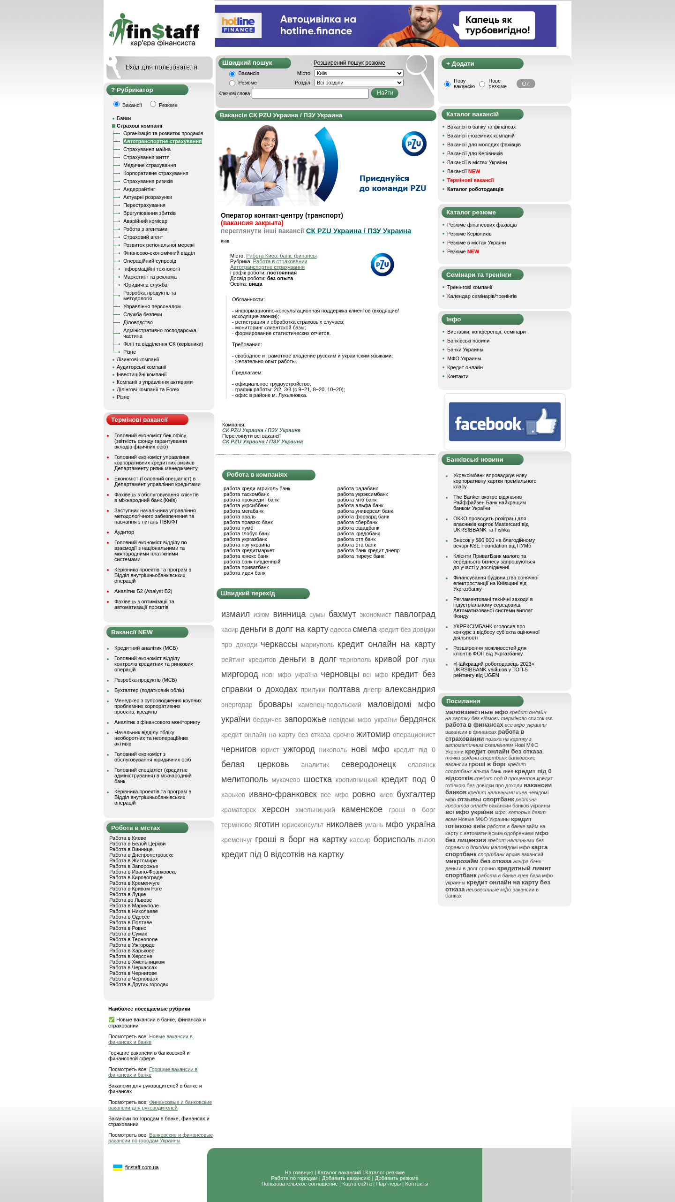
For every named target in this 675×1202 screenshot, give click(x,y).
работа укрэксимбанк (363, 494)
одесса (340, 629)
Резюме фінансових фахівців (482, 225)
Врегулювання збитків (149, 213)
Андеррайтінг (139, 189)
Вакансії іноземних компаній (481, 135)
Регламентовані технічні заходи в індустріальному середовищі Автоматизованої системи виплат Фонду (493, 607)
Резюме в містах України (476, 242)
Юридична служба (145, 285)
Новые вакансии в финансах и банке (150, 1039)
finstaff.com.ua (141, 1167)
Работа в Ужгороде (132, 945)
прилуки (312, 689)
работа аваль (240, 516)
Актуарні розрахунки (147, 197)
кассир (360, 840)
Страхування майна (147, 149)
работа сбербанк (357, 522)
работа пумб (239, 528)
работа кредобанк (359, 533)
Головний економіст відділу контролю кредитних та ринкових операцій (153, 663)
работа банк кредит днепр (369, 550)
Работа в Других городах (138, 984)
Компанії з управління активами (155, 382)
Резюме (248, 82)
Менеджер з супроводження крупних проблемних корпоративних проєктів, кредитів (158, 706)
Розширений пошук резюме (349, 63)
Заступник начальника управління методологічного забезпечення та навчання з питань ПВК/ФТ (155, 516)
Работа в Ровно (127, 928)
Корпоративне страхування (155, 173)
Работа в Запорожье (133, 866)
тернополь (356, 659)
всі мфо (375, 674)
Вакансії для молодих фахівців (484, 144)
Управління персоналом (152, 306)
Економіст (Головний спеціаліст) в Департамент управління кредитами (157, 481)
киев (386, 795)
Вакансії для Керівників (475, 153)
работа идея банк (244, 573)
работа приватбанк (246, 567)
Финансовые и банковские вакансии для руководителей (160, 1105)
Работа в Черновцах (133, 978)
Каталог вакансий (339, 1172)
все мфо (335, 795)
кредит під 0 (414, 749)
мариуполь (317, 644)
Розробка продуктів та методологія (149, 295)
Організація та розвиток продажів (163, 133)
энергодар (236, 704)
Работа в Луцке (127, 894)
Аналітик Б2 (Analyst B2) (143, 591)
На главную (299, 1172)
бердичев (267, 719)
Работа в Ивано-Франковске (143, 872)
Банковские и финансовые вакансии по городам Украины (160, 1137)
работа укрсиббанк (246, 505)
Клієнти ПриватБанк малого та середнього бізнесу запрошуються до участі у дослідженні (494, 561)
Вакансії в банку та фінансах (481, 126)
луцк (428, 659)
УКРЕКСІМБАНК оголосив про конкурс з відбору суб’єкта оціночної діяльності (496, 632)
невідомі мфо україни (363, 719)
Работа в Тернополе (133, 939)
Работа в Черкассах (133, 967)
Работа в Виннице (130, 849)
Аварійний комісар (145, 221)
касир (230, 629)
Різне (129, 352)
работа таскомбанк (246, 494)
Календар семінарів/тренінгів (482, 296)
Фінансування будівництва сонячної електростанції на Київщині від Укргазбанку (496, 583)
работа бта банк (357, 545)
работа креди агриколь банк (257, 488)
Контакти (458, 376)
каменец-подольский (329, 704)
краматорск (238, 810)
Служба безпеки (142, 314)
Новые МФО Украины (484, 819)
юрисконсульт (302, 825)
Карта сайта (357, 1184)
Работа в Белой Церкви (137, 843)
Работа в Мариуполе (134, 905)
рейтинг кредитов (248, 659)
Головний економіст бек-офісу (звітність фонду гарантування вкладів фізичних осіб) (150, 441)
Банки (124, 118)
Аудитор (124, 532)
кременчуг (236, 840)
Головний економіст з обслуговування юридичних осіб (152, 756)
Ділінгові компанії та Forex (148, 389)
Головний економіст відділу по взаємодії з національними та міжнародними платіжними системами (150, 551)
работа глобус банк (247, 533)
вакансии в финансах (470, 732)
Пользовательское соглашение (300, 1184)
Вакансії (463, 171)
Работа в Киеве (127, 838)
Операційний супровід (149, 261)
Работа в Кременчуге (134, 883)
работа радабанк (358, 488)
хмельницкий (315, 810)
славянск (421, 764)
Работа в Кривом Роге (135, 888)
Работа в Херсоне (130, 956)
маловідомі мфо (510, 847)
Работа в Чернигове (133, 973)
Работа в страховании (280, 261)
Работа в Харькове (131, 950)
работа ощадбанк (358, 528)
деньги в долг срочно (470, 868)
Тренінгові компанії (469, 287)
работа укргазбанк (245, 539)
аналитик (315, 764)
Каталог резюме (385, 1172)
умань (374, 825)
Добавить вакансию (346, 1178)
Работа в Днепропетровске (141, 855)
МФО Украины (464, 358)
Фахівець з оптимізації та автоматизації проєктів (144, 604)
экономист (375, 614)
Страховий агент (143, 237)
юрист (270, 749)
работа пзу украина (247, 545)
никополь (333, 749)
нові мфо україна (289, 674)
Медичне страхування (149, 165)
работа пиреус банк (361, 556)
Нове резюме (497, 83)
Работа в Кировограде (136, 877)
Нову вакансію (464, 83)
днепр (372, 689)
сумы (317, 614)
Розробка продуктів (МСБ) (145, 680)
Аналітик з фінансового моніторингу (157, 722)
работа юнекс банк (246, 556)
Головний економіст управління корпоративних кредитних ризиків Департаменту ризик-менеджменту (156, 462)
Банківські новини (468, 340)
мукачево (285, 780)
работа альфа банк (360, 505)
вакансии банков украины (519, 805)
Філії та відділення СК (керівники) (163, 344)
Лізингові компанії (138, 359)
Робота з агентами (145, 229)
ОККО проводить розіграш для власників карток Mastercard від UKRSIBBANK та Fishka (491, 524)
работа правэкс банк (248, 522)
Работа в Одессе (129, 917)
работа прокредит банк (251, 499)
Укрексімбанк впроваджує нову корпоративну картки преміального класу (495, 480)
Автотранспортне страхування (162, 141)
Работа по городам (294, 1178)
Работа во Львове (130, 900)
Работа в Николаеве (133, 911)
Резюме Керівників (469, 233)
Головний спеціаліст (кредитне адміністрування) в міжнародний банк (153, 775)
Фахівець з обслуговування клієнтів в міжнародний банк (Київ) (156, 497)
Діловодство (138, 322)
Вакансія (249, 73)
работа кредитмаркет (249, 550)
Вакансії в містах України (477, 162)
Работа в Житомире (133, 860)
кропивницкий (357, 780)
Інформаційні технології (151, 269)
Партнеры (388, 1184)
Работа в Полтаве (130, 922)
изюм (262, 614)
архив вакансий (524, 854)
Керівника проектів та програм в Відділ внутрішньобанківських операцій (152, 575)
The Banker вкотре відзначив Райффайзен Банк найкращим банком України (489, 502)
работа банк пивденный (252, 561)
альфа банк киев (493, 771)
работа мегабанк (243, 511)
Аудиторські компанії (141, 367)
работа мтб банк (357, 499)
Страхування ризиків (148, 181)
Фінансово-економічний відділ (159, 253)
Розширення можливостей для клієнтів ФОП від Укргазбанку (489, 650)
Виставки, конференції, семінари (486, 332)
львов (426, 840)
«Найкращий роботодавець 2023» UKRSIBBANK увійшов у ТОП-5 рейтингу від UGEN (493, 669)
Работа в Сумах (128, 933)
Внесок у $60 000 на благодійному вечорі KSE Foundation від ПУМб (494, 542)
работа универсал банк (365, 511)
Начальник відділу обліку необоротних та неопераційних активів (151, 738)
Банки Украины (465, 349)
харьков (233, 795)
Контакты (416, 1184)
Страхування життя (146, 157)
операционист (414, 734)
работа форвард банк (363, 516)
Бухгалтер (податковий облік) (149, 690)
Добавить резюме (397, 1178)
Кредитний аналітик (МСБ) (146, 648)
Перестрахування (144, 205)
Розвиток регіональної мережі (159, 245)
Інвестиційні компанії (141, 374)
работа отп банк (356, 539)
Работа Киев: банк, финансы (281, 256)
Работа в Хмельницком (137, 962)
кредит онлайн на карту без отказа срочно (287, 734)
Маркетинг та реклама (150, 277)
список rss (540, 718)
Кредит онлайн (465, 367)
